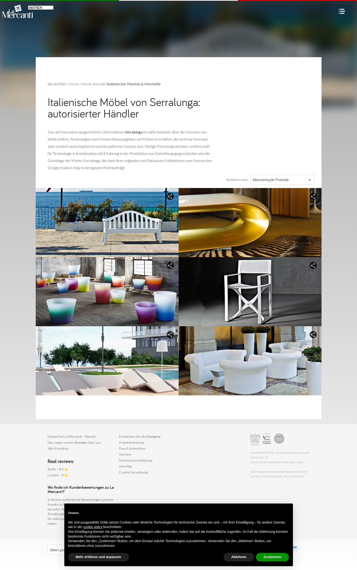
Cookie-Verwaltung (133, 472)
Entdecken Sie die (140, 436)
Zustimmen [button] (273, 557)
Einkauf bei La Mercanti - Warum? (72, 436)
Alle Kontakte (58, 448)
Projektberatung (131, 442)
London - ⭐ (58, 475)
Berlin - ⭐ (58, 469)
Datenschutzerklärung (135, 460)
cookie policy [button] (92, 527)
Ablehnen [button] (238, 557)
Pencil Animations (132, 448)
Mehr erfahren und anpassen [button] (98, 557)
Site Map (125, 466)
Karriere (125, 454)
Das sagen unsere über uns (74, 442)
